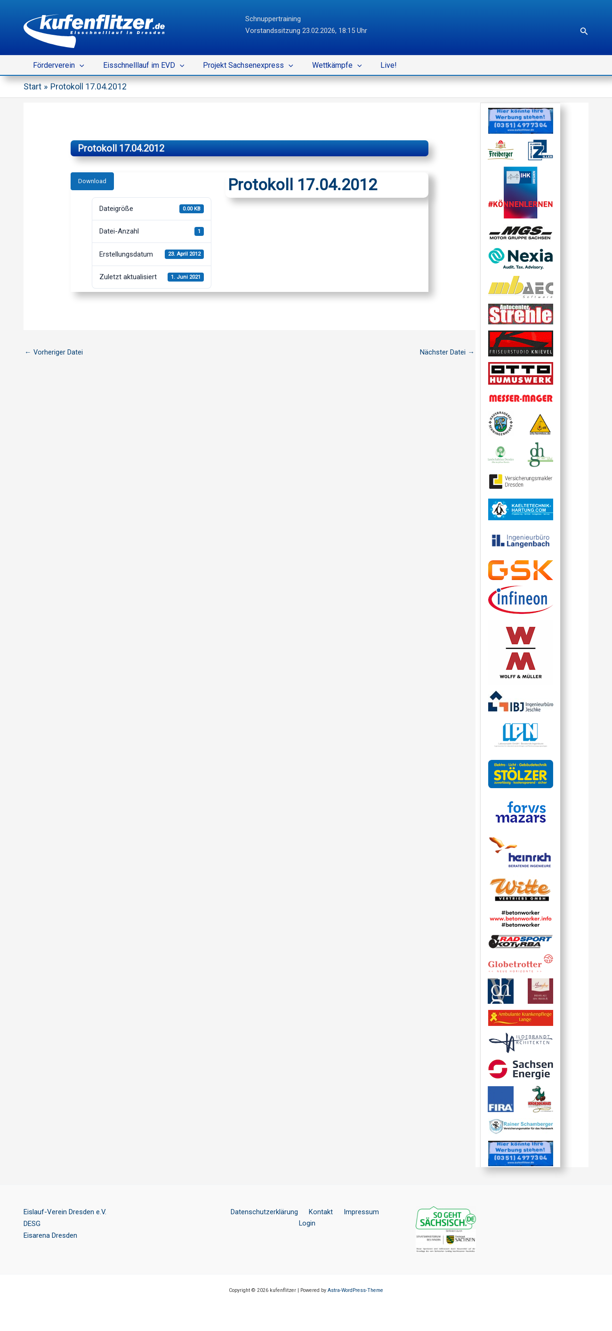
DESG (32, 1223)
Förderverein (56, 65)
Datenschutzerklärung (257, 1212)
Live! (371, 65)
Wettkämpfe (324, 65)
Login (379, 1212)
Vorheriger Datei (53, 351)
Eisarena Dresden (50, 1235)
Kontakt (310, 1212)
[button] (584, 31)
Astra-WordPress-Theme (355, 1290)
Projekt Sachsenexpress (238, 65)
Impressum (346, 1212)
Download (92, 181)
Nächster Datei (447, 351)
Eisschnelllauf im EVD (138, 65)
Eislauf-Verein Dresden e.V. (65, 1212)
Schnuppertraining (273, 19)
